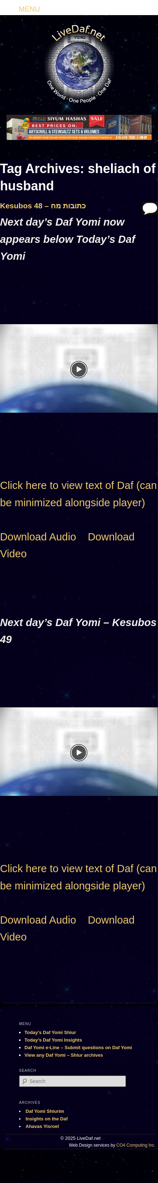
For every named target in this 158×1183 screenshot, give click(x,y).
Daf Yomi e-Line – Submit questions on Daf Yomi (78, 1047)
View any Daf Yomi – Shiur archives (63, 1055)
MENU (29, 9)
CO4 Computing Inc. (135, 1145)
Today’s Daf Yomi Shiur (50, 1032)
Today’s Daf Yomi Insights (53, 1040)
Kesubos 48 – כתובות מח (43, 205)
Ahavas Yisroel (42, 1126)
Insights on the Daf (47, 1118)
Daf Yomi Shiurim (45, 1111)
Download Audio (38, 537)
